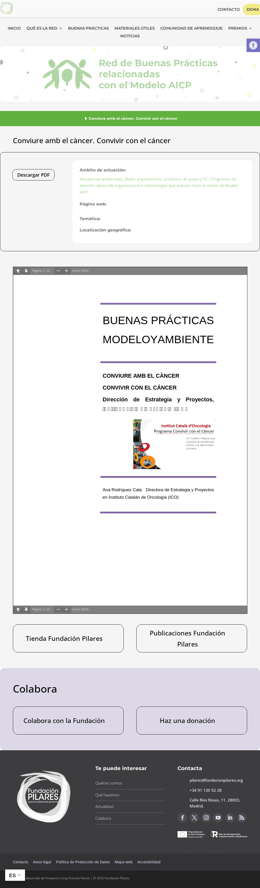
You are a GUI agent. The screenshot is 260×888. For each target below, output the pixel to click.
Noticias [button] (130, 36)
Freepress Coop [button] (56, 878)
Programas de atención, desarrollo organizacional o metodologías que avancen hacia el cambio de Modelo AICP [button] (159, 185)
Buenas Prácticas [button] (88, 29)
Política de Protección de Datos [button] (83, 861)
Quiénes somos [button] (108, 783)
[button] (253, 45)
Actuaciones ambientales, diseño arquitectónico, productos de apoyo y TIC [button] (144, 179)
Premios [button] (237, 29)
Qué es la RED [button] (42, 29)
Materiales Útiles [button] (134, 29)
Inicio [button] (14, 29)
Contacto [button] (228, 10)
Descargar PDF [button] (33, 175)
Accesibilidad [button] (149, 861)
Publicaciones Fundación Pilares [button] (187, 638)
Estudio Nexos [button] (80, 878)
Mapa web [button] (124, 861)
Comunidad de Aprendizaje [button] (191, 29)
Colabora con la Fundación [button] (64, 720)
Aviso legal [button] (42, 861)
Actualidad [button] (104, 806)
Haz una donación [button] (187, 720)
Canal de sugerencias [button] (202, 848)
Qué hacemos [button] (107, 794)
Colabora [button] (103, 818)
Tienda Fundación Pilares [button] (64, 638)
